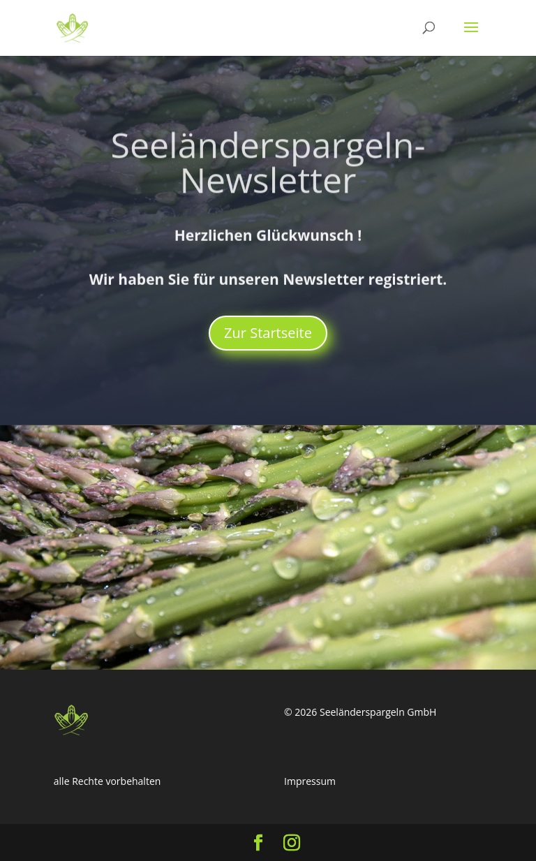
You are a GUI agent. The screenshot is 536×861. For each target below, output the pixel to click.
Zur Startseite (268, 332)
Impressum (310, 781)
